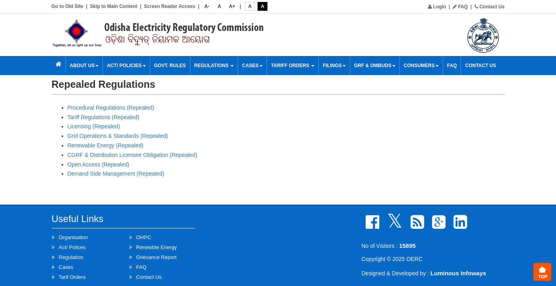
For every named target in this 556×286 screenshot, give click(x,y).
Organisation (73, 237)
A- (206, 6)
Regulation (71, 257)
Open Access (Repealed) (99, 164)
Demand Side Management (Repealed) (116, 173)
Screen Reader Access (169, 6)
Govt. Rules (170, 65)
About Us (84, 65)
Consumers (421, 65)
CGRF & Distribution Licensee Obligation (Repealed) (133, 155)
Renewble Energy (156, 247)
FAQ (460, 7)
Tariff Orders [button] (293, 65)
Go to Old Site (67, 6)
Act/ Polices (72, 247)
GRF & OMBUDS (374, 65)
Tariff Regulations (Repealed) (103, 117)
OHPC (143, 237)
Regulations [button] (214, 65)
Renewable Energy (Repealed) (105, 145)
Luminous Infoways (458, 273)
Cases (252, 65)
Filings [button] (334, 65)
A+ (232, 6)
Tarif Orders (72, 277)
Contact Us (490, 7)
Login (437, 7)
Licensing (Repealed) (94, 126)
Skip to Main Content (113, 6)
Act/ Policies (126, 65)
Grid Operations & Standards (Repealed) (118, 136)
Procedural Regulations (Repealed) (111, 107)
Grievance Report (156, 257)
